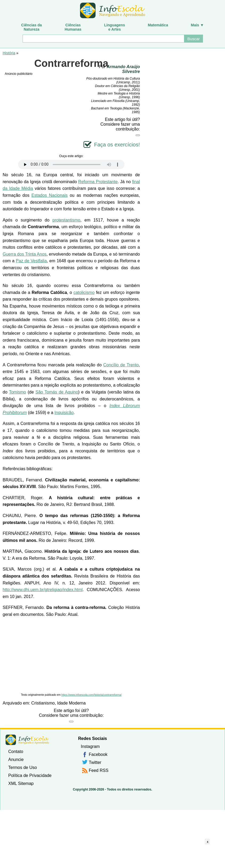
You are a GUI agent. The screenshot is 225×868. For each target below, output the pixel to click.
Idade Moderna (71, 703)
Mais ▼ (197, 25)
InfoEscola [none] (27, 740)
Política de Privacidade (30, 775)
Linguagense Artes (114, 27)
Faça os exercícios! (117, 145)
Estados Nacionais (49, 195)
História (9, 53)
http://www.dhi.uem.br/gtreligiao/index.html (43, 589)
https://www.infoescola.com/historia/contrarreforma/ (91, 694)
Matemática (158, 25)
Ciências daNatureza (31, 27)
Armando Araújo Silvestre (123, 69)
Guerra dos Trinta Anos (25, 254)
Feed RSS (99, 770)
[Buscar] (103, 38)
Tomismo (17, 392)
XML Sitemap (21, 783)
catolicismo (83, 292)
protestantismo (66, 220)
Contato (15, 751)
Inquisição (64, 412)
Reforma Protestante (98, 181)
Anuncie (16, 759)
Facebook (98, 754)
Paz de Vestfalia (31, 261)
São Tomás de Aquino (56, 392)
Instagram (90, 746)
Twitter (95, 762)
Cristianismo (43, 703)
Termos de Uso (22, 767)
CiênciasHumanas (73, 27)
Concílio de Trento (121, 365)
